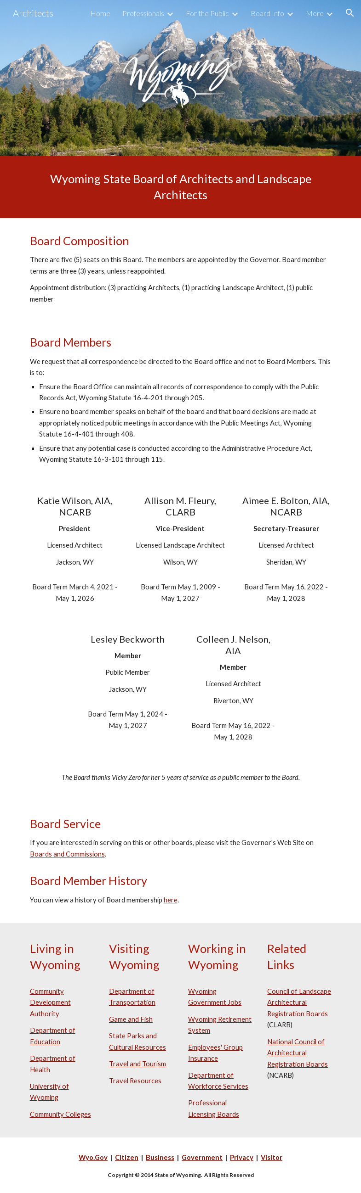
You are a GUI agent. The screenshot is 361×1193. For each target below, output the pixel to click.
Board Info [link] (267, 13)
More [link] (315, 13)
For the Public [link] (207, 13)
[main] (180, 187)
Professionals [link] (143, 13)
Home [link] (100, 13)
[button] (350, 13)
